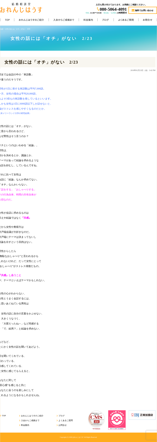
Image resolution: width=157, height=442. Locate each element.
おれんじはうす (78, 437)
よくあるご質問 (126, 20)
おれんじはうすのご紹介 (31, 20)
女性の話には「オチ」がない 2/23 (41, 62)
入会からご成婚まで (64, 20)
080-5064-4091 (113, 9)
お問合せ (147, 20)
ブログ (105, 20)
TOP (7, 20)
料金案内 (88, 20)
